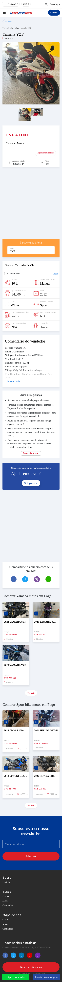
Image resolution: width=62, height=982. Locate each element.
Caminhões (7, 905)
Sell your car (31, 483)
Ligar (55, 273)
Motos (5, 901)
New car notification (31, 967)
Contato (6, 882)
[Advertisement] (31, 205)
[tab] (31, 143)
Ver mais (30, 693)
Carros (5, 896)
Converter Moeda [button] (15, 143)
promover (17, 153)
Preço (12, 248)
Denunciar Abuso (31, 453)
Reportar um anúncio (45, 153)
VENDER (54, 12)
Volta (8, 22)
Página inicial (7, 28)
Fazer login (55, 4)
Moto (17, 28)
